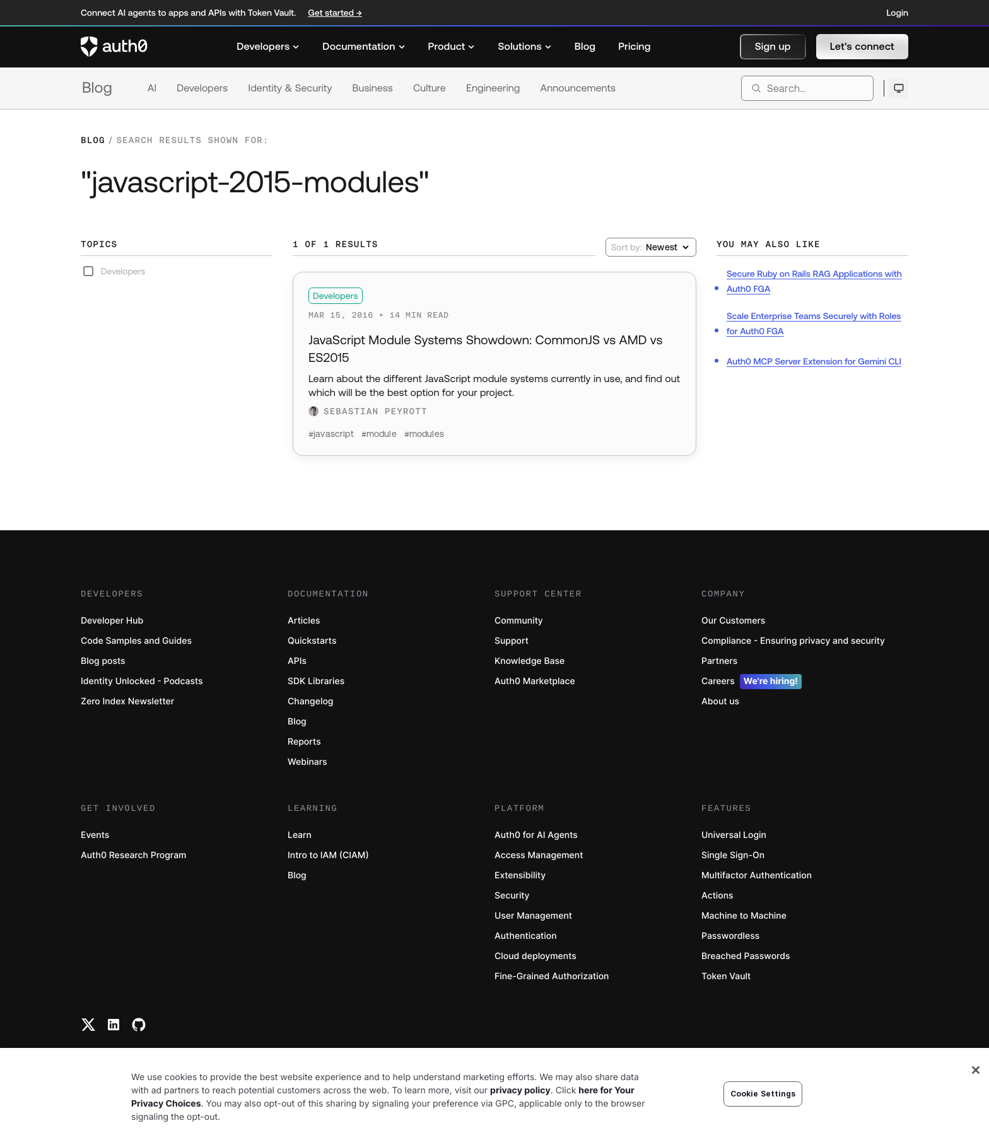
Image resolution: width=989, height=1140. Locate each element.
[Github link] (138, 1024)
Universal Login (733, 835)
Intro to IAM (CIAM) (328, 855)
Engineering (493, 88)
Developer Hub (112, 620)
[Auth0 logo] (114, 46)
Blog (97, 87)
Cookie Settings (763, 1093)
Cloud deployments (535, 956)
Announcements (578, 88)
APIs (297, 661)
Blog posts (103, 661)
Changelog (310, 701)
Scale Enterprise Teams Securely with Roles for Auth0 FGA (814, 323)
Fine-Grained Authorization (551, 976)
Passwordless (730, 936)
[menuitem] (268, 46)
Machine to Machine (744, 915)
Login (897, 13)
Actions (717, 895)
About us (720, 701)
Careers (751, 681)
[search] (807, 88)
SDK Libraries (316, 681)
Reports (304, 741)
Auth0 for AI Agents (536, 835)
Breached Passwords (745, 956)
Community (518, 620)
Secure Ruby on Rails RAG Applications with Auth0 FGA (814, 281)
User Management (533, 915)
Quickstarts (312, 641)
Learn (300, 835)
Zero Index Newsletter (127, 701)
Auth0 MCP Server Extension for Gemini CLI (814, 361)
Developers (202, 88)
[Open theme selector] (898, 88)
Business (373, 88)
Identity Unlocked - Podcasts (142, 681)
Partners (719, 661)
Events (95, 835)
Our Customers (733, 620)
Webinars (307, 762)
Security (512, 895)
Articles (304, 620)
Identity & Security (290, 88)
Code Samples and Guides (136, 641)
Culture (429, 88)
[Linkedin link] (113, 1024)
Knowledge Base (529, 661)
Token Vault (726, 976)
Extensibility (520, 875)
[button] (773, 46)
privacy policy (520, 1090)
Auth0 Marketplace (534, 681)
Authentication (525, 936)
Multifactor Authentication (756, 875)
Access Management (538, 855)
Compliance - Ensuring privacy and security (793, 641)
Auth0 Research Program (133, 855)
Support (511, 641)
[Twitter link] (88, 1024)
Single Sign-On (732, 855)
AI (152, 88)
